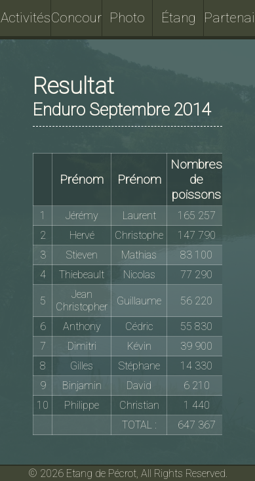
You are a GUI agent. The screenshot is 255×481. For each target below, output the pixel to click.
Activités (25, 18)
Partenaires (229, 18)
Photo (127, 18)
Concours (76, 18)
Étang (178, 18)
